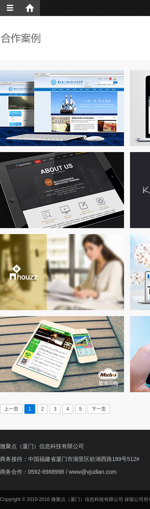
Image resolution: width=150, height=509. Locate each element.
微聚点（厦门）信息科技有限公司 (42, 446)
